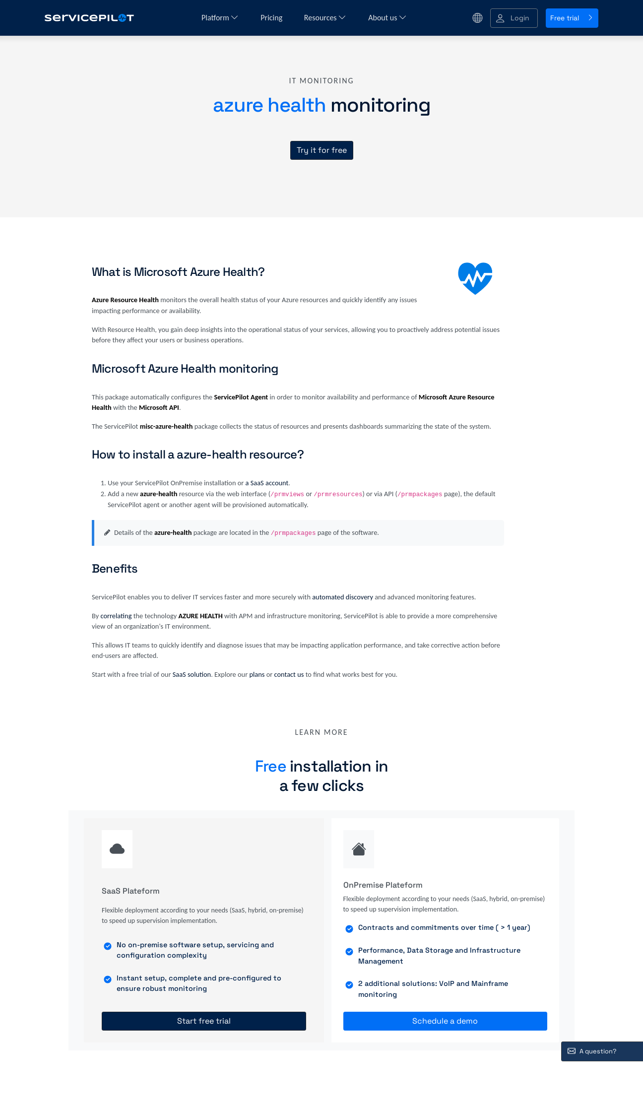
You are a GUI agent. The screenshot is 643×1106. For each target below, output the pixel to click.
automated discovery (342, 596)
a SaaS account (267, 482)
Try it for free (322, 150)
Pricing (272, 17)
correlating (115, 615)
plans (256, 674)
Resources (325, 17)
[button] (514, 18)
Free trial (572, 17)
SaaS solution (192, 674)
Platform (220, 17)
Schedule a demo (445, 1021)
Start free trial (204, 1021)
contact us (289, 674)
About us (387, 17)
